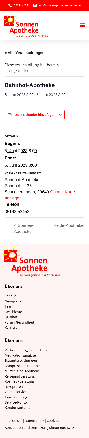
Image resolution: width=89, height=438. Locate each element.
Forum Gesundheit (19, 322)
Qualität (11, 316)
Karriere (11, 327)
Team (9, 306)
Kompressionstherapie (23, 365)
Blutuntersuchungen (21, 360)
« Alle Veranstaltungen (24, 53)
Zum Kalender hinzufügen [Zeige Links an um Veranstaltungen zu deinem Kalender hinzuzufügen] (35, 115)
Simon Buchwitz (61, 427)
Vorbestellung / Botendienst (26, 350)
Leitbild (11, 296)
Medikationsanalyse (20, 355)
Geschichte (13, 311)
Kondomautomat (18, 407)
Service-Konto (16, 402)
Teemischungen (17, 397)
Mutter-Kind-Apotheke (22, 370)
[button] (82, 25)
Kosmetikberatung (19, 381)
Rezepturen (14, 386)
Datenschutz (34, 420)
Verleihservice (16, 391)
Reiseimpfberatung (20, 376)
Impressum (13, 420)
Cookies (53, 420)
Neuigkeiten (14, 301)
